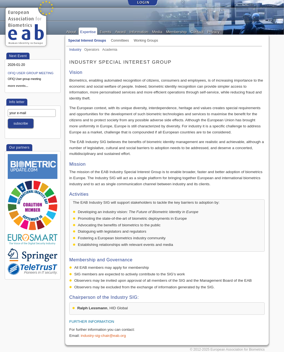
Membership (176, 31)
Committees (120, 40)
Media (157, 31)
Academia (109, 49)
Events (106, 31)
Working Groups (146, 40)
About (71, 31)
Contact (196, 31)
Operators (91, 49)
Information (138, 31)
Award (120, 31)
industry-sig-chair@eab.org (103, 336)
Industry (75, 49)
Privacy (213, 31)
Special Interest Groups (87, 40)
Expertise (88, 31)
